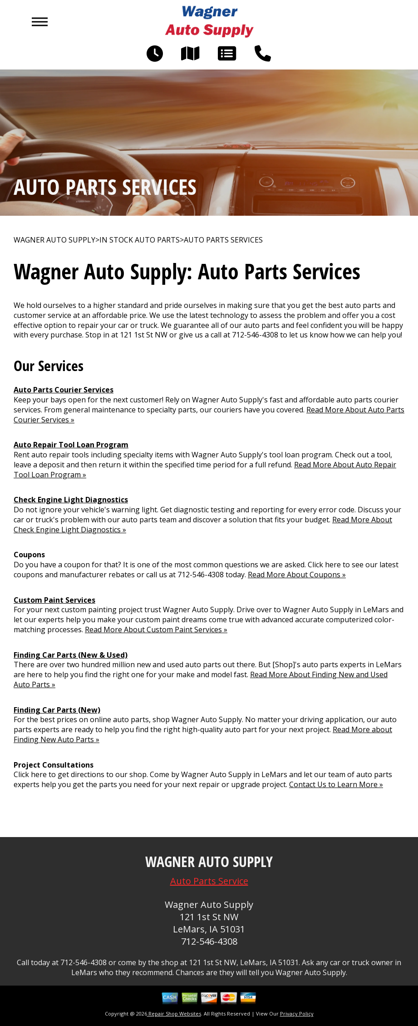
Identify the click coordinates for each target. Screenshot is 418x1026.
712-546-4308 (255, 335)
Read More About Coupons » (297, 575)
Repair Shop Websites (174, 1013)
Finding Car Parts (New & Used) (71, 655)
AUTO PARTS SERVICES (223, 240)
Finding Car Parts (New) (57, 710)
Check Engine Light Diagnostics (71, 500)
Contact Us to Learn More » (336, 784)
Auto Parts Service (209, 881)
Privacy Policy (297, 1013)
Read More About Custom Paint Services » (156, 629)
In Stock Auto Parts (139, 240)
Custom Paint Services (54, 600)
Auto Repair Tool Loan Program (71, 445)
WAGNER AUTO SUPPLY (54, 240)
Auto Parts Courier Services (63, 390)
